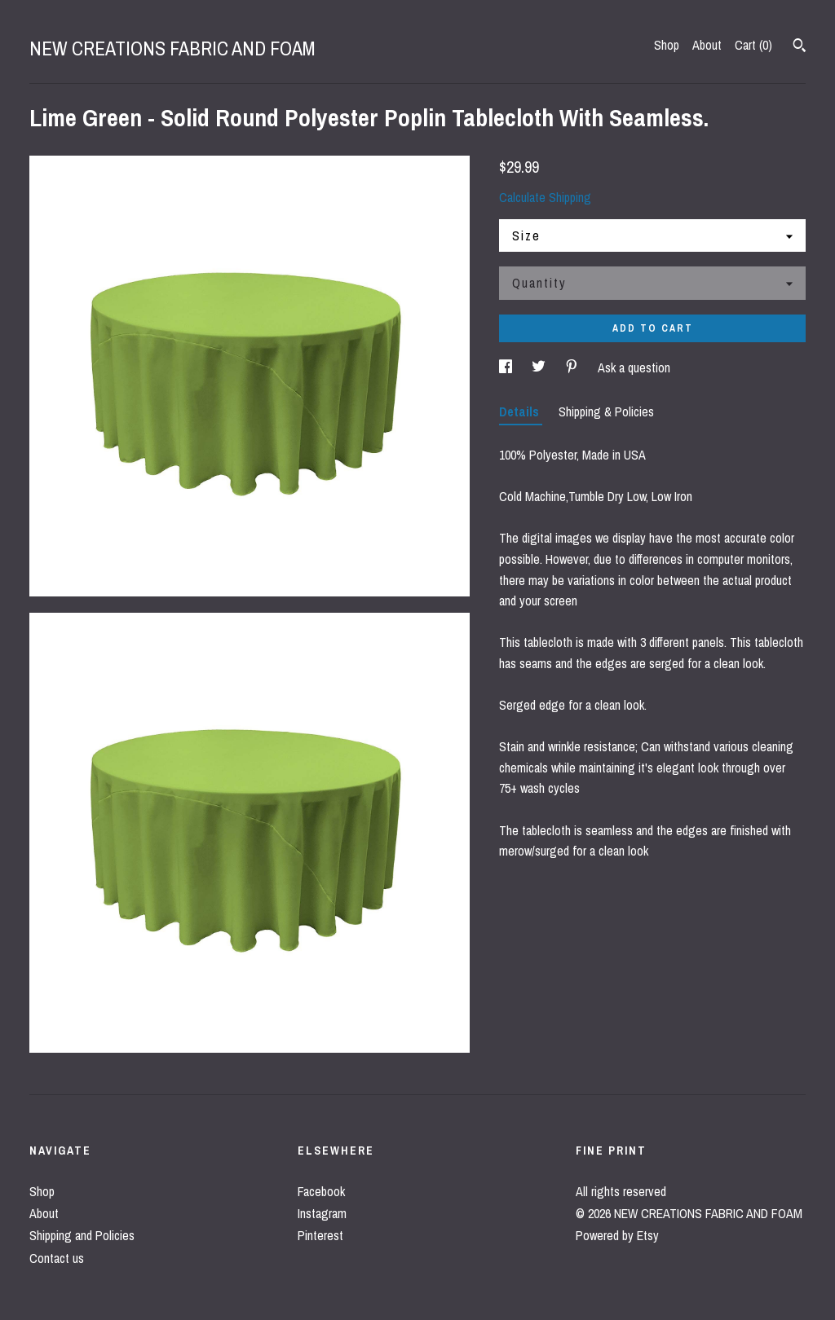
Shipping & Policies (606, 411)
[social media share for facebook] (507, 367)
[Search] (799, 47)
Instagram (322, 1213)
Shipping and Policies (82, 1235)
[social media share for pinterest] (573, 367)
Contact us (56, 1258)
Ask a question (634, 367)
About (707, 45)
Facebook (321, 1191)
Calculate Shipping (545, 197)
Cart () (753, 45)
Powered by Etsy (617, 1235)
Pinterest (320, 1235)
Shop (666, 45)
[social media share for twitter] (540, 367)
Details (520, 411)
